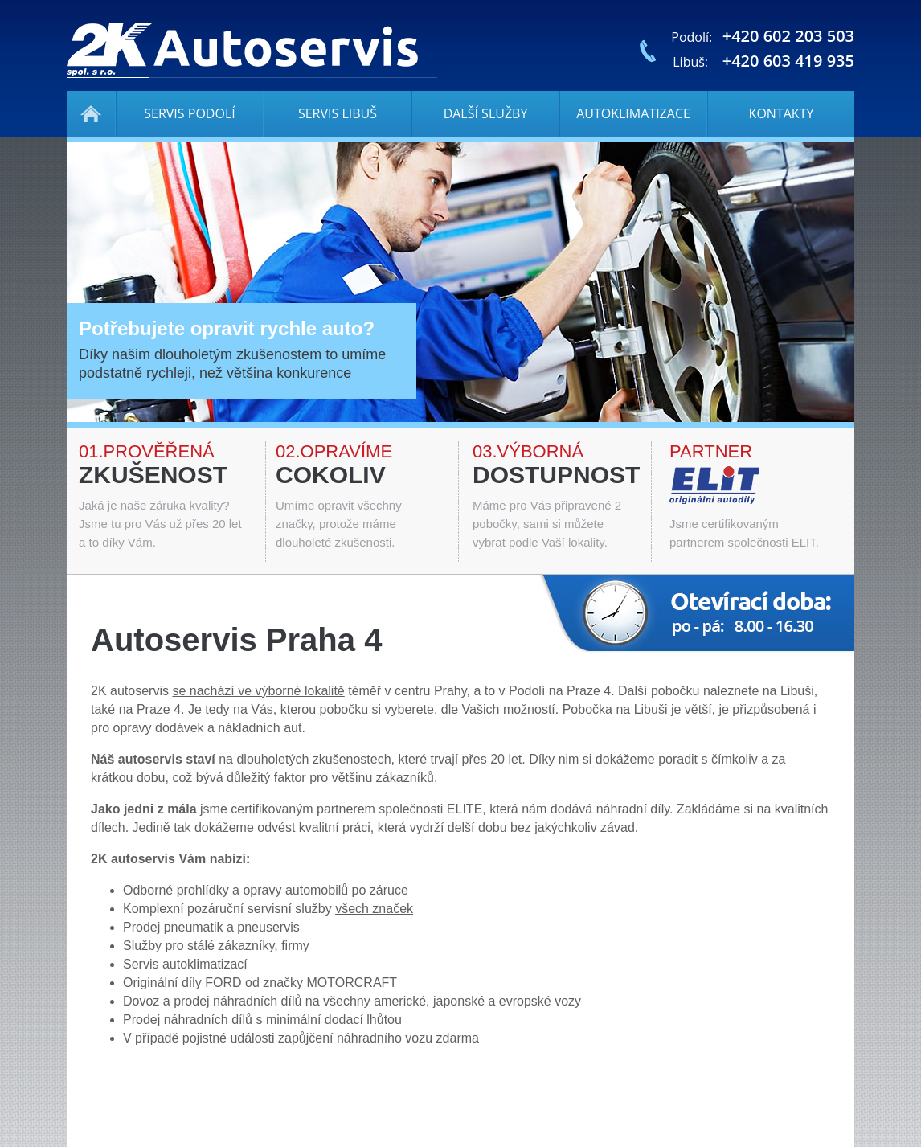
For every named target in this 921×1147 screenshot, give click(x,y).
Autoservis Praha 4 (91, 114)
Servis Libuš (337, 113)
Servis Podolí (189, 113)
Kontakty (781, 113)
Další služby (486, 113)
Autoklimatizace (633, 113)
